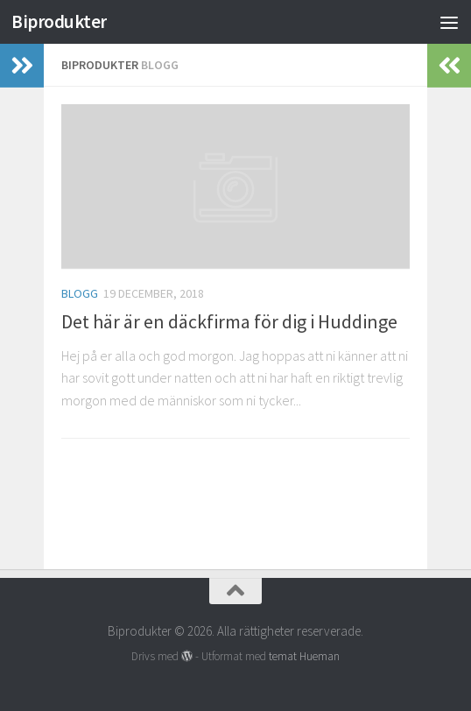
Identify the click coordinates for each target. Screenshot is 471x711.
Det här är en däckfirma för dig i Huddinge (229, 321)
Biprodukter (59, 21)
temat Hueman (304, 656)
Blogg (79, 293)
